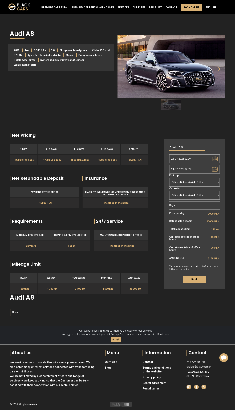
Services (123, 7)
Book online (191, 7)
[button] (121, 74)
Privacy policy (152, 377)
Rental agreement (154, 383)
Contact (171, 7)
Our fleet (139, 7)
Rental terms (151, 388)
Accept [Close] (115, 339)
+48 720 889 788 (196, 361)
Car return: (176, 188)
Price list (155, 7)
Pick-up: (174, 175)
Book (194, 279)
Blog (108, 367)
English (211, 7)
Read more (163, 334)
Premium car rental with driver (93, 7)
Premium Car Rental (54, 7)
